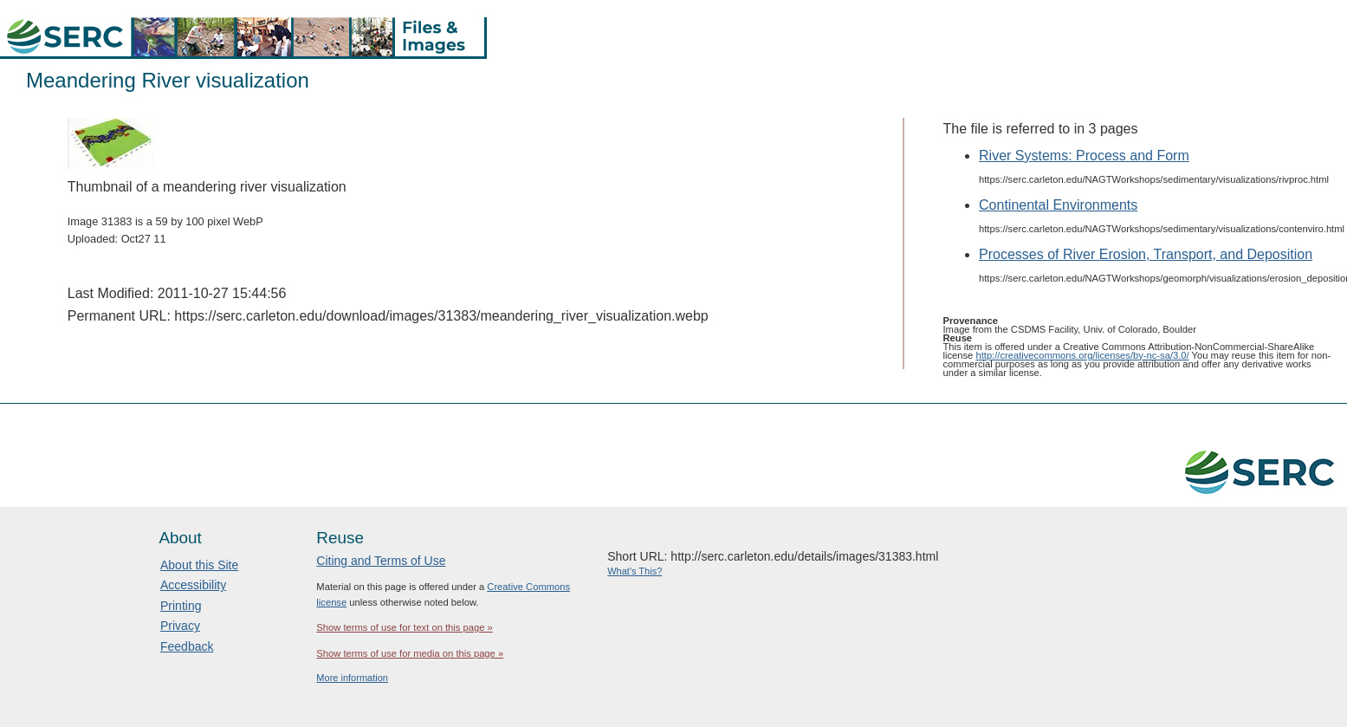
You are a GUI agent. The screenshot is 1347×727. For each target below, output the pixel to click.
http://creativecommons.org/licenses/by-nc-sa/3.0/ (1081, 355)
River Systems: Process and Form (1084, 155)
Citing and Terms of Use (380, 561)
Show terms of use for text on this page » (404, 627)
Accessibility (193, 585)
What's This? (634, 571)
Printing (180, 606)
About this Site (199, 565)
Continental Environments (1058, 205)
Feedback (186, 646)
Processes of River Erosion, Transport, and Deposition (1145, 254)
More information (352, 677)
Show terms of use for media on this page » (409, 653)
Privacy (180, 626)
